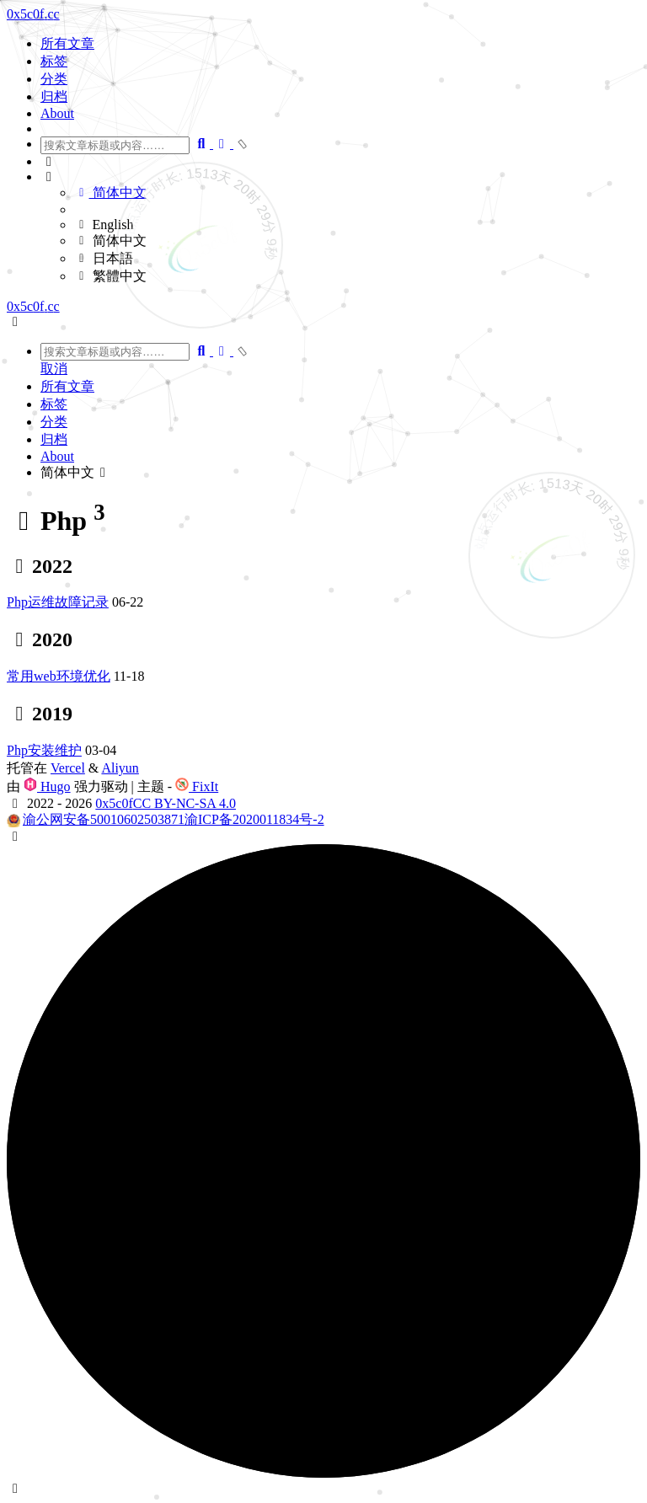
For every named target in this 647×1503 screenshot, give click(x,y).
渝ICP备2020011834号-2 (254, 819)
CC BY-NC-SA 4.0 (184, 803)
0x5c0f (113, 803)
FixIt (196, 786)
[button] (340, 161)
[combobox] (115, 145)
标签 (53, 61)
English (103, 224)
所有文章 (67, 43)
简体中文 (110, 192)
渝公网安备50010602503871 (103, 819)
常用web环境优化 (58, 676)
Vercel (68, 768)
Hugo (47, 786)
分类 (53, 79)
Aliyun (119, 768)
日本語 (103, 258)
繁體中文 (110, 276)
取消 (53, 368)
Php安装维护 (44, 750)
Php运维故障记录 (58, 602)
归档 (53, 96)
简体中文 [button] (75, 472)
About (57, 113)
